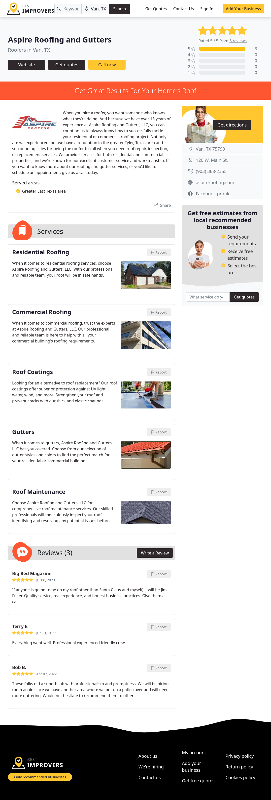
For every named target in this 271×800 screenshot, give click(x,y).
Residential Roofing (40, 252)
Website (26, 65)
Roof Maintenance (39, 492)
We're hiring (151, 767)
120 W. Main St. (212, 160)
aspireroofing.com (215, 182)
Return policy (239, 767)
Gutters (23, 432)
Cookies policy (240, 777)
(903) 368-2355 (211, 171)
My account (194, 753)
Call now (107, 65)
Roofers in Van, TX (29, 49)
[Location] (95, 9)
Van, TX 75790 (210, 149)
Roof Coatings (32, 372)
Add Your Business (243, 8)
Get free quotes (198, 781)
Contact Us (183, 8)
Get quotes (66, 65)
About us (147, 756)
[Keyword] (68, 9)
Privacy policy (240, 756)
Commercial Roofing (41, 312)
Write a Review (155, 553)
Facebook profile (213, 194)
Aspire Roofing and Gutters (60, 39)
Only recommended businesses (40, 777)
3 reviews (238, 40)
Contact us (149, 777)
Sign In (206, 8)
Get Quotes (156, 8)
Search (119, 8)
